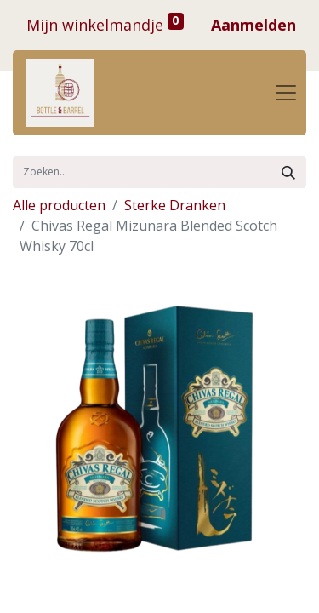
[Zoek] (288, 172)
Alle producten (59, 205)
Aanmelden (253, 24)
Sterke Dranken (174, 205)
